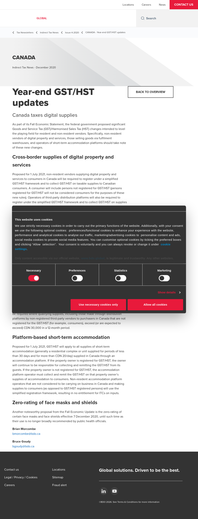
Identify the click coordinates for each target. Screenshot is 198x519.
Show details (167, 292)
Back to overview (150, 92)
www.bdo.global (92, 258)
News (162, 5)
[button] (184, 4)
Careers (146, 5)
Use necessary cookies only (98, 304)
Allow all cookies (155, 304)
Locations (128, 5)
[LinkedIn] (103, 491)
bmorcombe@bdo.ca (26, 433)
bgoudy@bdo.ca (23, 446)
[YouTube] (114, 491)
